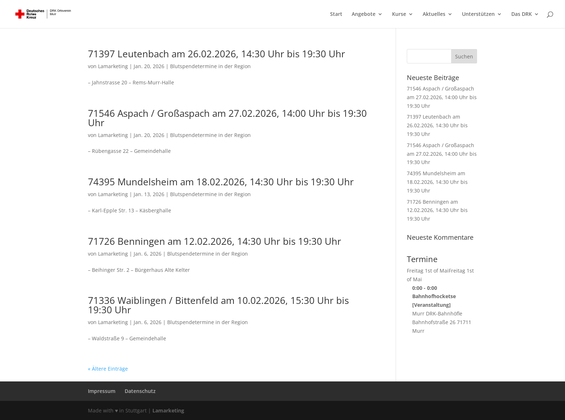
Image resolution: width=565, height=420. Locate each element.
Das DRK (521, 14)
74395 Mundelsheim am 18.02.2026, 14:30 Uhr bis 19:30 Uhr (221, 181)
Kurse (399, 14)
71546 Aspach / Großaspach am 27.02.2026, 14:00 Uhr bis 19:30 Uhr (227, 118)
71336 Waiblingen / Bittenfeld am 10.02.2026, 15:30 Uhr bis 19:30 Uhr (218, 305)
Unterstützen (478, 14)
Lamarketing (113, 66)
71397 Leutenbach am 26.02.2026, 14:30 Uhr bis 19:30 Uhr (216, 53)
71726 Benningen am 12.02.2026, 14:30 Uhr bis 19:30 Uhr (214, 241)
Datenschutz (140, 391)
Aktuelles (434, 14)
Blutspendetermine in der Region (210, 66)
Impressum (101, 391)
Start (336, 14)
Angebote (363, 14)
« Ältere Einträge (108, 368)
